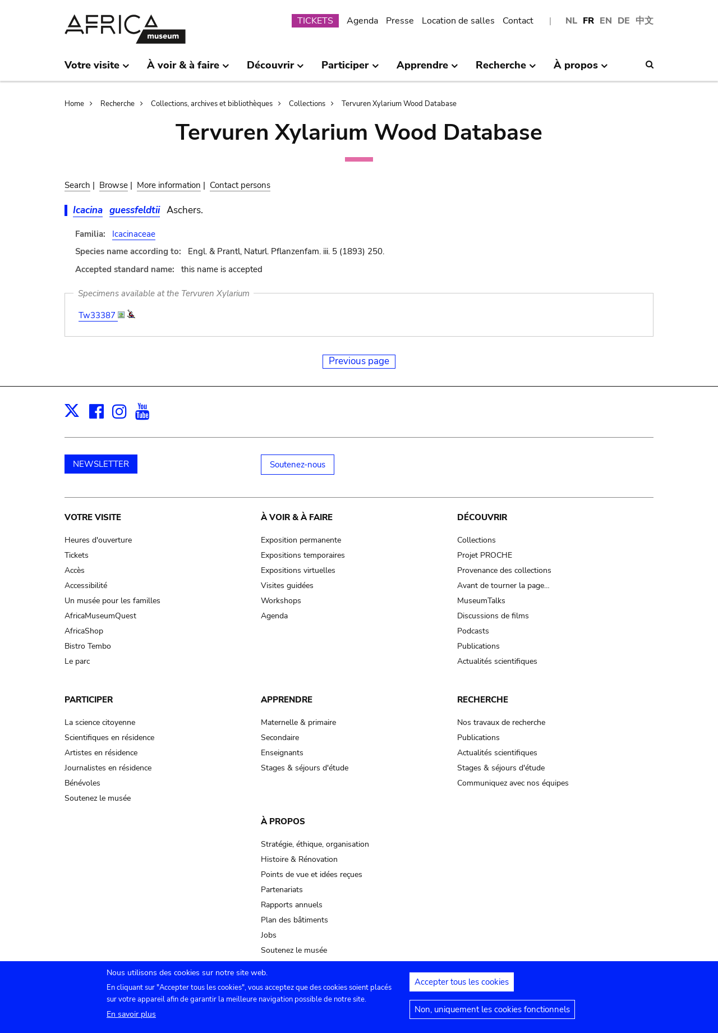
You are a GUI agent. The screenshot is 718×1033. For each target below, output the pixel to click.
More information (169, 185)
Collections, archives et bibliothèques (212, 104)
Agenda (362, 21)
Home (74, 104)
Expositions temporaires (303, 555)
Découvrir (482, 517)
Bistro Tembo (88, 646)
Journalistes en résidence (108, 768)
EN (606, 21)
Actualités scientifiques (497, 661)
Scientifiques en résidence (109, 737)
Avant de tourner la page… (503, 585)
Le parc (77, 661)
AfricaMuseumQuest (100, 615)
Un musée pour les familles (112, 600)
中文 (644, 21)
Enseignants (282, 752)
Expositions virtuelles (298, 570)
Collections (307, 104)
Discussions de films (493, 615)
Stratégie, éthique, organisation (315, 844)
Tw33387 (98, 315)
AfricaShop (84, 631)
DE (624, 21)
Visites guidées (287, 585)
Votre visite (93, 517)
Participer (89, 699)
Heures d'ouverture (98, 540)
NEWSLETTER (101, 464)
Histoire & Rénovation (299, 859)
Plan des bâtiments (294, 920)
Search (77, 185)
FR (588, 21)
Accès (75, 570)
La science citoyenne (100, 722)
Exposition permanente (301, 540)
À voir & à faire (297, 517)
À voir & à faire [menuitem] (188, 69)
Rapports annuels (292, 904)
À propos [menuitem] (581, 69)
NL (571, 21)
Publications (478, 646)
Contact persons (240, 185)
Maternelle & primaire (298, 722)
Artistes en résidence (101, 752)
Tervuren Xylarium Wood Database (399, 104)
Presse (400, 21)
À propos (283, 821)
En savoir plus (131, 1018)
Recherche (117, 104)
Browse (113, 185)
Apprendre (286, 699)
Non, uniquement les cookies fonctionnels (492, 1014)
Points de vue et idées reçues (311, 874)
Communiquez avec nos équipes (513, 783)
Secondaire (280, 737)
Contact (518, 21)
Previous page (359, 361)
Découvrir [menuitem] (275, 69)
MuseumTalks (481, 600)
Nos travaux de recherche (501, 722)
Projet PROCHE (484, 555)
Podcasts (473, 631)
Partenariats (282, 889)
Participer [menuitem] (350, 69)
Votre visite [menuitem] (97, 69)
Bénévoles (82, 783)
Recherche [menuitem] (506, 69)
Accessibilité (86, 585)
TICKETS (315, 21)
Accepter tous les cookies (462, 986)
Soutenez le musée (98, 798)
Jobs (269, 935)
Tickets (77, 555)
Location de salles (458, 21)
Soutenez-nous (297, 464)
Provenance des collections (504, 570)
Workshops (281, 600)
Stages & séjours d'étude (304, 768)
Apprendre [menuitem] (427, 69)
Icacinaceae (133, 234)
